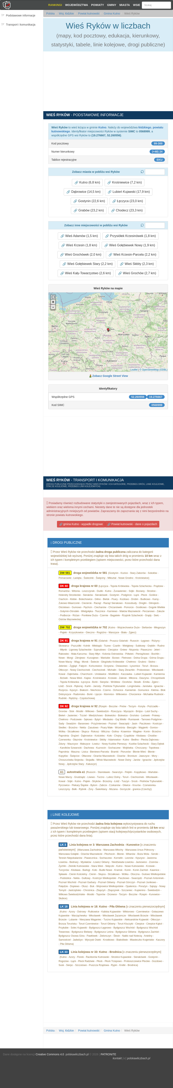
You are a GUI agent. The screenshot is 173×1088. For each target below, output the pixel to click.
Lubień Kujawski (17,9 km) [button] (129, 192)
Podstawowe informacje (20, 15)
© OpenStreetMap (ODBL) (153, 369)
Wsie (136, 5)
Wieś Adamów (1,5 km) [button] (79, 236)
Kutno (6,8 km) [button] (87, 182)
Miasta (124, 5)
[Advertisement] (21, 53)
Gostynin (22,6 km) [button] (89, 201)
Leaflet (134, 369)
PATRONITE (108, 1054)
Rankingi (55, 5)
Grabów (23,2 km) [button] (88, 210)
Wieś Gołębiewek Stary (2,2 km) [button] (87, 264)
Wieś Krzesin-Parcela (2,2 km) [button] (132, 254)
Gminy (111, 5)
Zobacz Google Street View (110, 375)
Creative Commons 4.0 (50, 1054)
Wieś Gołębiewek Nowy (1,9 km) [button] (129, 245)
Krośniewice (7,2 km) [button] (124, 182)
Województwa (76, 5)
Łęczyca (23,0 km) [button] (127, 201)
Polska (50, 13)
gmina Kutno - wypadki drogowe (81, 524)
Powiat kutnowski (88, 13)
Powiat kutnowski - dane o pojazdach (132, 524)
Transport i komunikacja (20, 24)
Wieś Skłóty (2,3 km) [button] (137, 264)
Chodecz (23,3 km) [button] (127, 210)
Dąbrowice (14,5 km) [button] (83, 192)
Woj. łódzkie (66, 13)
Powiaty (97, 5)
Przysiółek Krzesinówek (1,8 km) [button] (130, 236)
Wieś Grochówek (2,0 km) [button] (80, 254)
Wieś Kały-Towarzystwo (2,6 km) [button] (85, 273)
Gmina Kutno (111, 13)
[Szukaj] (156, 5)
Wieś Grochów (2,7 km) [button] (137, 273)
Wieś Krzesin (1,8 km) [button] (79, 245)
